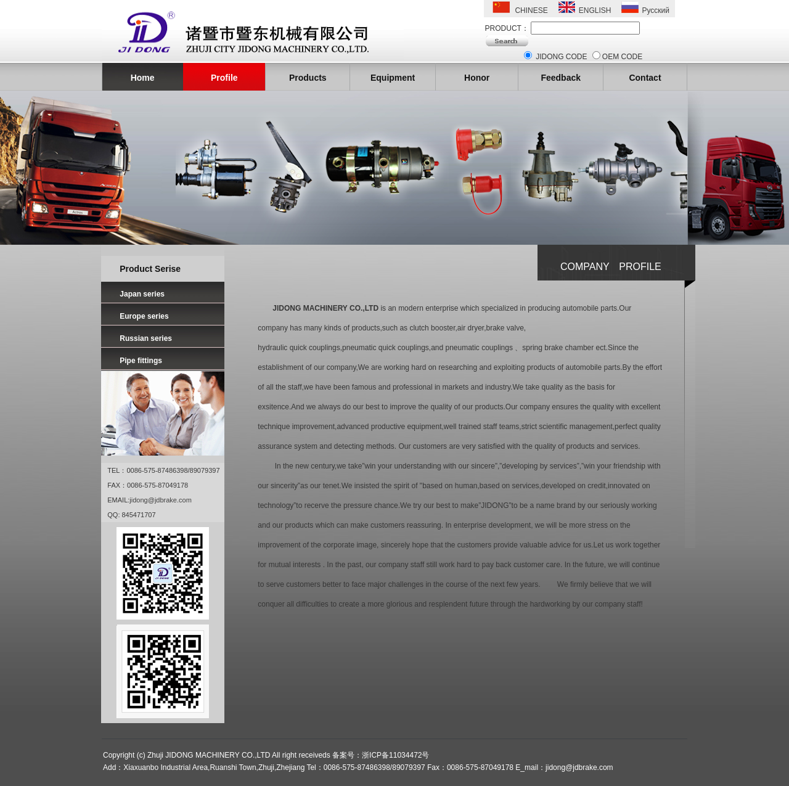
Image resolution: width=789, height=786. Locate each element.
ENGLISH (595, 10)
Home (143, 78)
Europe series (144, 316)
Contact (645, 78)
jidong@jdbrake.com (160, 500)
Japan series (142, 294)
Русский (655, 10)
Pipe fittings (141, 360)
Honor (476, 78)
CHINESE (531, 10)
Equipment (392, 78)
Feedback (561, 78)
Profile (224, 78)
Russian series (146, 338)
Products (308, 78)
